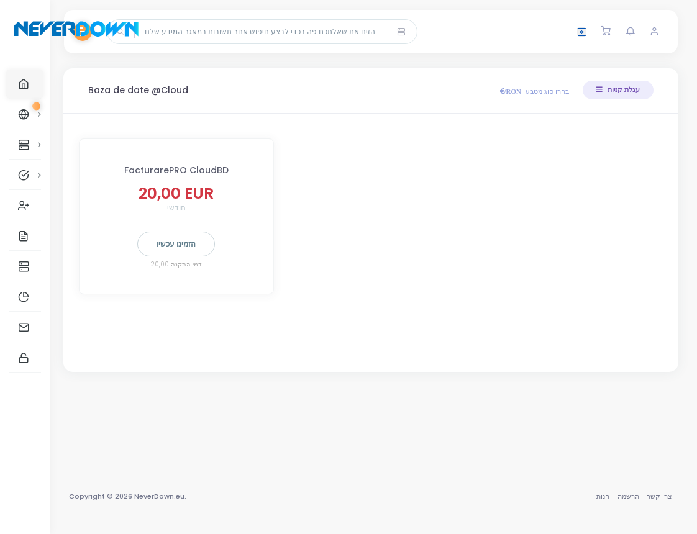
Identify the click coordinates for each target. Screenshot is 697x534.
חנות (602, 496)
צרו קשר (659, 496)
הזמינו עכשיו (180, 243)
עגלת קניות (618, 89)
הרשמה (628, 496)
